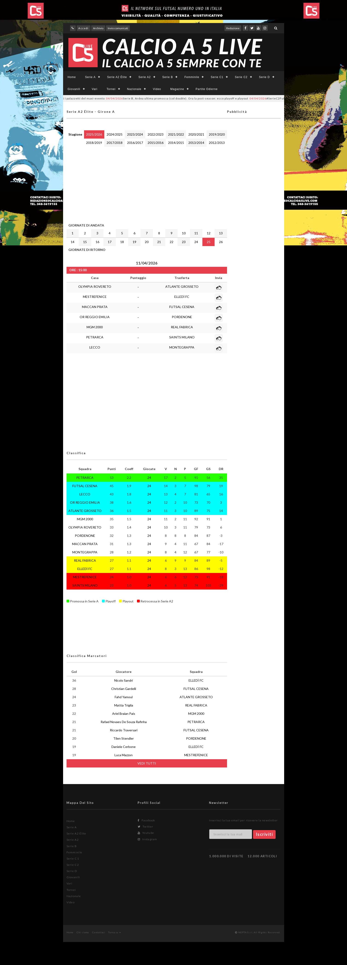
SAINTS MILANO (182, 337)
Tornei (111, 89)
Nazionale (134, 89)
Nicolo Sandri (123, 680)
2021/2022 (176, 134)
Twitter (145, 826)
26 (221, 242)
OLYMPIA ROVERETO (94, 286)
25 (208, 242)
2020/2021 (196, 134)
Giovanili (74, 89)
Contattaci (98, 932)
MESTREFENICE (95, 297)
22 (171, 242)
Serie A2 (144, 77)
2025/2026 (94, 134)
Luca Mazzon (123, 755)
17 (109, 242)
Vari (94, 89)
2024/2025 (114, 134)
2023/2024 (135, 134)
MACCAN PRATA (95, 307)
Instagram (147, 839)
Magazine (177, 89)
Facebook (146, 820)
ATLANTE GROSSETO (181, 286)
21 (159, 242)
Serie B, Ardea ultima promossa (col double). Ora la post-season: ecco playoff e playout (186, 98)
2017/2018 (114, 143)
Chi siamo (83, 932)
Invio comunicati (118, 28)
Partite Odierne (207, 89)
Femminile (191, 77)
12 (208, 233)
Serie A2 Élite (117, 77)
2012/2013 (217, 143)
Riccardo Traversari (123, 730)
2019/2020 (217, 134)
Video (157, 89)
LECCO (94, 347)
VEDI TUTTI (146, 763)
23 (184, 242)
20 (147, 242)
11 (196, 233)
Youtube (146, 832)
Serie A (90, 77)
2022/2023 (155, 134)
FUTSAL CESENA (181, 307)
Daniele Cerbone (123, 747)
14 (72, 242)
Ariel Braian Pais (123, 713)
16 (97, 242)
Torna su (114, 932)
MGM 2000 (95, 327)
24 (196, 242)
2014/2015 (176, 143)
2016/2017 (135, 143)
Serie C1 (217, 77)
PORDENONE (182, 317)
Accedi (83, 28)
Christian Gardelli (123, 689)
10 (184, 233)
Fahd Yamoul (124, 697)
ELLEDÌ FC (181, 297)
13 (221, 233)
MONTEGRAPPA (181, 347)
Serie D (264, 77)
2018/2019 (94, 143)
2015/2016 (155, 143)
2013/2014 (196, 143)
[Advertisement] (147, 184)
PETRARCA (94, 337)
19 (134, 242)
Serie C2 (241, 77)
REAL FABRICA (182, 327)
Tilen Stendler (123, 738)
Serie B (167, 77)
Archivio (98, 28)
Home (72, 77)
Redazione (232, 28)
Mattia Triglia (123, 705)
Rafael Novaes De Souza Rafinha (124, 722)
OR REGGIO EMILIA (95, 317)
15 (85, 242)
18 (122, 242)
